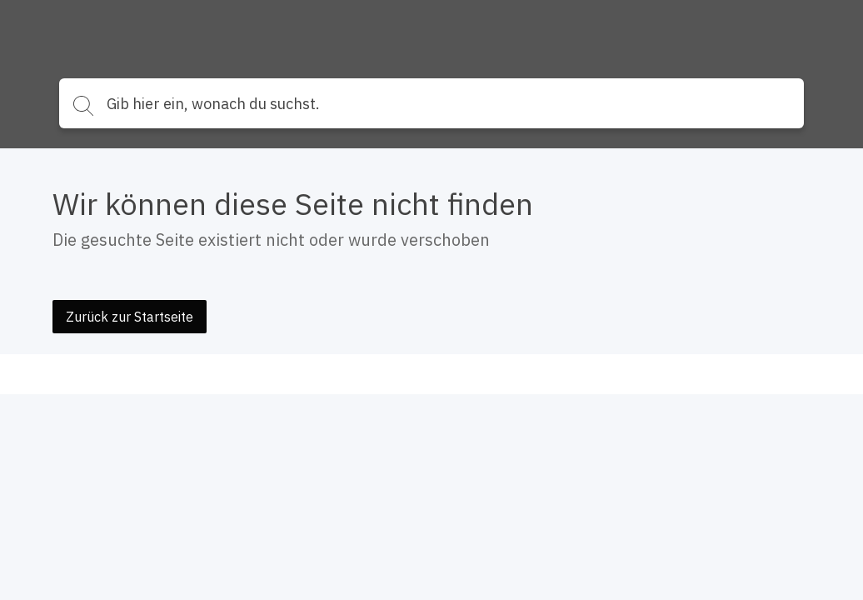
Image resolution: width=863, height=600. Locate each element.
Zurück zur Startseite (129, 316)
